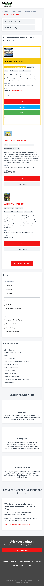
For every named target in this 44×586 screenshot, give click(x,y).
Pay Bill (28, 565)
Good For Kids (11, 324)
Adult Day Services (11, 364)
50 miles (9, 289)
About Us (27, 561)
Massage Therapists (11, 377)
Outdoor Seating (12, 332)
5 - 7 (7, 97)
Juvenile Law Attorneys (12, 352)
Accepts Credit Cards (14, 320)
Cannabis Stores (10, 374)
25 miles (9, 285)
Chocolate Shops (10, 371)
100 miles (9, 293)
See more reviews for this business (17, 524)
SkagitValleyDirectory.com (11, 12)
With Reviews (11, 305)
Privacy (22, 565)
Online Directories (16, 561)
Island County (30, 12)
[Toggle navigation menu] (41, 4)
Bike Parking (10, 328)
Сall (22, 101)
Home (5, 561)
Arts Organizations (11, 368)
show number (17, 90)
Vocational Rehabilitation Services (16, 361)
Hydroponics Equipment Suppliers (16, 380)
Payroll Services (9, 383)
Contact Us (36, 561)
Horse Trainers (9, 358)
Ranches (7, 355)
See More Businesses (22, 264)
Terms (15, 565)
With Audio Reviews (13, 308)
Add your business (22, 550)
